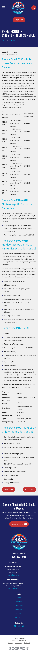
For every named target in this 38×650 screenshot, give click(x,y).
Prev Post (8, 489)
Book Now (19, 20)
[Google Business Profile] (23, 626)
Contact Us (19, 617)
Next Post (29, 489)
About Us (19, 602)
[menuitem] (10, 643)
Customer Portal (19, 609)
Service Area (19, 524)
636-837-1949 (19, 556)
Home (19, 598)
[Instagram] (19, 626)
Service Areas (19, 606)
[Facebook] (15, 626)
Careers (19, 613)
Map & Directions (13, 575)
